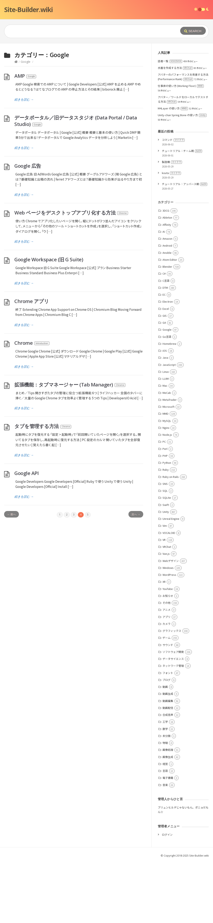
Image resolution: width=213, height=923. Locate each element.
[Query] (86, 31)
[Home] (16, 123)
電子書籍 (168, 839)
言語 (165, 832)
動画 (165, 748)
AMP (25, 137)
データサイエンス (173, 720)
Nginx (166, 489)
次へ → (136, 575)
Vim (165, 587)
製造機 (172, 223)
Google (25, 123)
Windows (168, 629)
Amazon (167, 300)
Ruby (166, 531)
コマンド (173, 201)
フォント (168, 734)
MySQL (167, 482)
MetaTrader (170, 461)
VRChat (167, 608)
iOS (165, 412)
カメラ (167, 685)
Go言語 (167, 398)
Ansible (167, 314)
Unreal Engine (171, 580)
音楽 (165, 846)
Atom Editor (170, 321)
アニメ (167, 671)
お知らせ (168, 657)
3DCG (166, 272)
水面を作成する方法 (175, 129)
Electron (168, 363)
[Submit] (193, 31)
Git (164, 384)
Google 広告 (27, 227)
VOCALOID (169, 594)
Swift (166, 566)
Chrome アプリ (31, 362)
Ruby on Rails (171, 538)
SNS (165, 545)
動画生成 (168, 755)
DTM (165, 349)
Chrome (32, 404)
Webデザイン (171, 622)
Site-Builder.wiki (28, 9)
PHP (165, 517)
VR (164, 601)
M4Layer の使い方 (173, 170)
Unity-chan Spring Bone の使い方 (182, 176)
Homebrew (169, 405)
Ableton (167, 279)
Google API (26, 534)
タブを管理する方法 (43, 487)
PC (164, 503)
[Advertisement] (106, 74)
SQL (165, 552)
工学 (165, 783)
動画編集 (168, 762)
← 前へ (11, 575)
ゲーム (167, 699)
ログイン (167, 896)
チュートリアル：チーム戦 (182, 212)
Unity (166, 573)
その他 (167, 664)
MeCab (167, 454)
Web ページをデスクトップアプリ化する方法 (71, 274)
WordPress (169, 636)
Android (167, 307)
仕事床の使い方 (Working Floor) (181, 147)
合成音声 (168, 776)
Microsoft (168, 468)
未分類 (167, 797)
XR (164, 643)
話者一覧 (170, 122)
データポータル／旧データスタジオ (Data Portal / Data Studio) (75, 182)
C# (164, 335)
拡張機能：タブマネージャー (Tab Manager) (70, 445)
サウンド (168, 706)
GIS (165, 377)
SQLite (167, 559)
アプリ (167, 678)
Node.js (167, 496)
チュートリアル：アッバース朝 (184, 245)
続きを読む (24, 161)
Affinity (167, 286)
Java (165, 419)
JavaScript (169, 426)
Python (167, 524)
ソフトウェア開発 (173, 713)
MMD (165, 475)
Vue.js (166, 615)
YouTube (168, 650)
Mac (165, 447)
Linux (166, 433)
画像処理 (168, 811)
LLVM (166, 440)
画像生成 (168, 818)
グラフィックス (172, 692)
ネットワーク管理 (173, 727)
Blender (167, 328)
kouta (171, 234)
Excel (166, 370)
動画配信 (168, 769)
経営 (165, 825)
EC (164, 356)
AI (164, 293)
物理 (165, 804)
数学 (165, 790)
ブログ (167, 741)
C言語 (166, 342)
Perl (165, 510)
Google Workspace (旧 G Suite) (48, 320)
